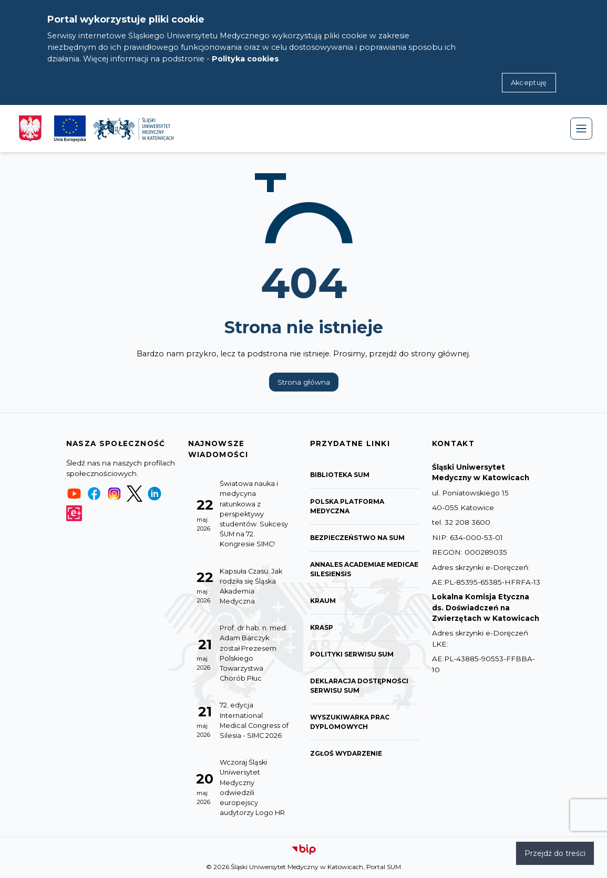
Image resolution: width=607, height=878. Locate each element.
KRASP (321, 627)
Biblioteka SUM (339, 475)
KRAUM (323, 601)
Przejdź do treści (554, 853)
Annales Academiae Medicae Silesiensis (364, 569)
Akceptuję (529, 83)
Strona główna (303, 382)
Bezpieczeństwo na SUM (357, 538)
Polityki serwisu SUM (352, 654)
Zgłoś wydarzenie (346, 753)
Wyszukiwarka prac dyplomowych (349, 722)
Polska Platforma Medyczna (347, 506)
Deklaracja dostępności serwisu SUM (359, 685)
